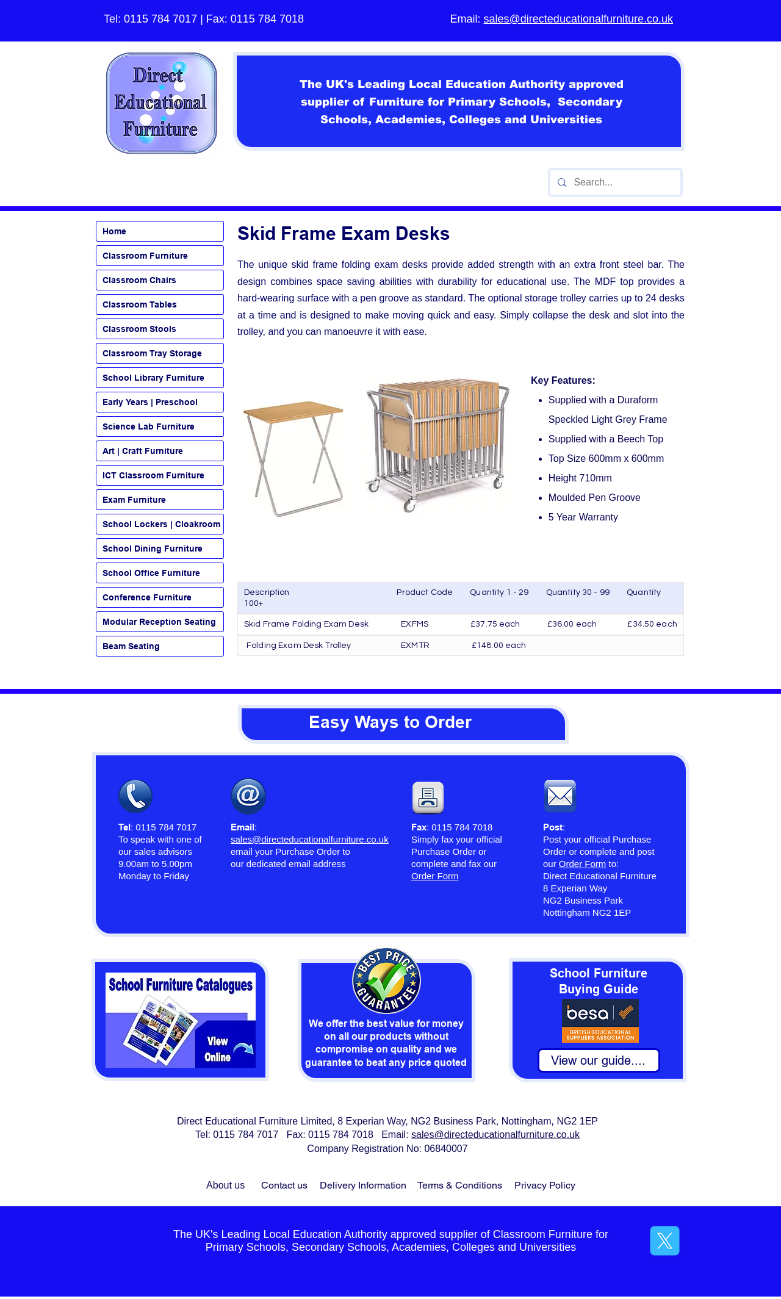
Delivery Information (363, 1185)
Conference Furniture (147, 597)
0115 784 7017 (160, 19)
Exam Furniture (134, 500)
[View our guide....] (599, 1060)
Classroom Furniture (145, 256)
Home (114, 231)
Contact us (284, 1185)
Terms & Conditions (459, 1185)
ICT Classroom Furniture (153, 475)
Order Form (582, 863)
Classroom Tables (140, 304)
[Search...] (614, 182)
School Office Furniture (151, 573)
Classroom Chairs (139, 280)
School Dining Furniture (153, 548)
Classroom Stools (139, 329)
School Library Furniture (153, 378)
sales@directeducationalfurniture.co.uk (578, 19)
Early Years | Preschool (150, 402)
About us (225, 1185)
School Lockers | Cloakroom (161, 524)
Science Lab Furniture (149, 426)
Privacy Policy (544, 1185)
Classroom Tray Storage (152, 353)
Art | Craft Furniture (143, 451)
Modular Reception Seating (159, 622)
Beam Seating (131, 646)
